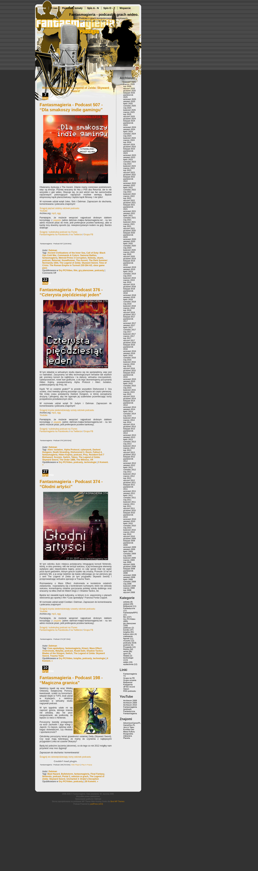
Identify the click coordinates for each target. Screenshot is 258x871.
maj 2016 (127, 360)
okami (100, 258)
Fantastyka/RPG (130, 613)
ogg (59, 213)
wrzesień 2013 (129, 435)
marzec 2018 (129, 308)
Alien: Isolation (55, 449)
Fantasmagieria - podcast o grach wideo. (103, 15)
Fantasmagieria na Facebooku (54, 234)
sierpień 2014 (129, 409)
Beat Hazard (53, 774)
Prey (85, 454)
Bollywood (127, 606)
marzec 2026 (129, 84)
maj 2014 (127, 416)
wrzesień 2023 (129, 155)
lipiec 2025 (128, 103)
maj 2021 (127, 220)
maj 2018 (127, 304)
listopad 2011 (129, 485)
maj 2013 (127, 444)
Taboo (74, 457)
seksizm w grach (79, 776)
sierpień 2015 (129, 381)
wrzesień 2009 (129, 547)
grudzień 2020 (129, 231)
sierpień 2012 (129, 465)
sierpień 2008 (129, 577)
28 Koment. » (91, 781)
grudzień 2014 (129, 398)
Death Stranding (61, 452)
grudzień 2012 (129, 454)
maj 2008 (127, 584)
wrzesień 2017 (129, 323)
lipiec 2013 (128, 439)
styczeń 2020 (129, 256)
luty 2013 (127, 450)
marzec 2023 (129, 168)
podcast (46, 260)
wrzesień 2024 (129, 127)
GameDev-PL (129, 725)
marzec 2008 (129, 588)
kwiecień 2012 (129, 474)
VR (91, 459)
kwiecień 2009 (129, 558)
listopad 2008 (129, 569)
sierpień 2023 (129, 157)
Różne (126, 649)
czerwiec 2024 (129, 134)
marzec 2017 (129, 336)
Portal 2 (66, 776)
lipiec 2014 (128, 411)
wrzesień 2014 (129, 407)
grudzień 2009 (129, 538)
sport (125, 653)
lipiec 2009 (128, 551)
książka (77, 658)
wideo (125, 662)
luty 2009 (127, 562)
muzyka (126, 641)
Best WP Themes (117, 801)
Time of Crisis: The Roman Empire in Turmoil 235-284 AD (74, 264)
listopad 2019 (129, 261)
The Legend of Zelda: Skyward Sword (78, 263)
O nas (54, 8)
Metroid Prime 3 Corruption (72, 258)
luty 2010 (127, 534)
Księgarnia (128, 684)
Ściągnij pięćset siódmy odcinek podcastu (59, 208)
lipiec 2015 (128, 383)
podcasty (99, 270)
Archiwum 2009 (130, 703)
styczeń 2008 (129, 592)
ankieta (126, 602)
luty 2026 (127, 86)
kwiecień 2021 (129, 222)
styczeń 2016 (129, 368)
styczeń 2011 (129, 508)
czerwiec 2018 (129, 302)
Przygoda (127, 647)
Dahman (53, 250)
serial (125, 651)
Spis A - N (93, 8)
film (75, 270)
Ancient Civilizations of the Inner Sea (66, 253)
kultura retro (128, 634)
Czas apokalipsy (55, 648)
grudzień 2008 (129, 566)
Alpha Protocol (71, 449)
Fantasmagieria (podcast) (130, 708)
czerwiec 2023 (129, 162)
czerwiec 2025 (129, 106)
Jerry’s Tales (128, 727)
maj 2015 (127, 388)
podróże (126, 645)
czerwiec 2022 (129, 190)
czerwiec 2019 (129, 274)
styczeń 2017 (129, 340)
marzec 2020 (129, 252)
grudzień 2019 (129, 258)
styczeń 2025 (129, 116)
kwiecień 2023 (129, 166)
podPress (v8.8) (96, 804)
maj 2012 (127, 472)
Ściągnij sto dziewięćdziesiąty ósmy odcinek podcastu (65, 757)
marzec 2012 (129, 476)
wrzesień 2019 (129, 267)
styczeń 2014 (129, 424)
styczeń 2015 (129, 396)
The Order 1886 (67, 459)
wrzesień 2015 (129, 379)
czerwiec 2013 (129, 442)
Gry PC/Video (65, 270)
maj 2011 (127, 500)
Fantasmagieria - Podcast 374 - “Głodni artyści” (71, 484)
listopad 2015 (129, 373)
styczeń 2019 (129, 284)
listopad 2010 (129, 513)
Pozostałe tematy (72, 8)
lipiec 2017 (128, 327)
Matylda (59, 651)
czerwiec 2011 (129, 498)
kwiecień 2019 (129, 278)
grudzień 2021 (129, 203)
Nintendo (47, 776)
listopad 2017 (129, 317)
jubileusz (127, 628)
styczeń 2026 (129, 88)
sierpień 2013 (129, 437)
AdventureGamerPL (132, 723)
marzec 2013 (129, 448)
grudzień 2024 (129, 119)
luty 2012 (127, 478)
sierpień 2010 (129, 521)
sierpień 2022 (129, 185)
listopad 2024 (129, 121)
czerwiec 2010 (129, 526)
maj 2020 (127, 248)
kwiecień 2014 (129, 418)
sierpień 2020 (129, 241)
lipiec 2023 (128, 159)
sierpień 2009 (129, 549)
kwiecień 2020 (129, 250)
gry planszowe (86, 270)
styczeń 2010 (129, 536)
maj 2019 (127, 276)
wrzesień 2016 (129, 351)
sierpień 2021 (129, 213)
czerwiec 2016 (129, 358)
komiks (126, 630)
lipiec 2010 (128, 523)
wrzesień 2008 (129, 575)
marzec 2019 (129, 280)
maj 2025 (127, 108)
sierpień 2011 (129, 493)
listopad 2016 (129, 345)
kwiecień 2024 (129, 138)
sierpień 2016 (129, 353)
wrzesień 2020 (129, 239)
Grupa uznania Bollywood (129, 681)
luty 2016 (127, 366)
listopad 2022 (129, 177)
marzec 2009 (129, 560)
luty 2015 (127, 394)
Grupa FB (88, 234)
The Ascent (82, 260)
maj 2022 (127, 192)
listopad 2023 (129, 149)
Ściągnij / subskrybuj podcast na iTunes (58, 232)
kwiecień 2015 (129, 390)
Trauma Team (57, 656)
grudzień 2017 (129, 314)
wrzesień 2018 (129, 295)
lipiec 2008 (128, 579)
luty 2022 (127, 198)
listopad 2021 (129, 205)
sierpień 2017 (129, 325)
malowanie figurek (128, 637)
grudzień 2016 (129, 342)
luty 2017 (127, 338)
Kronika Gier (128, 729)
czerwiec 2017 (129, 330)
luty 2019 (127, 282)
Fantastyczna (129, 608)
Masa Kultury (129, 731)
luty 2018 (127, 310)
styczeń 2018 (129, 312)
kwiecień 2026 (129, 82)
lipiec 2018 (128, 299)
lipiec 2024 (128, 131)
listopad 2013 (129, 429)
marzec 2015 (129, 392)
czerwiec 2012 (129, 470)
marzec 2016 (129, 364)
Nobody (92, 258)
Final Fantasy (97, 774)
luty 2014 (127, 422)
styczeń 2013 (129, 452)
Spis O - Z (109, 8)
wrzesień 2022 (129, 183)
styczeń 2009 (129, 564)
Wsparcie (125, 8)
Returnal (56, 260)
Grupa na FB (129, 678)
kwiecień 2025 (129, 110)
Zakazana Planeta (127, 737)
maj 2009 (127, 556)
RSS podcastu (129, 691)
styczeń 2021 (129, 228)
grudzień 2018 (129, 286)
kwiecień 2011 (129, 502)
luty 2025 (127, 114)
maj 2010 (127, 528)
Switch (66, 457)
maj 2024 (127, 136)
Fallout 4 (97, 452)
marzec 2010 (129, 532)
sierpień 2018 (129, 297)
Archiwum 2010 (130, 705)
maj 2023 (127, 164)
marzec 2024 (129, 140)
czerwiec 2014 (129, 414)
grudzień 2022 (129, 175)
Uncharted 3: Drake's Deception (82, 779)
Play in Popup (86, 765)
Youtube (43, 211)
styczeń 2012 (129, 480)
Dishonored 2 (77, 452)
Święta (126, 656)
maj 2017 (127, 332)
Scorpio (58, 457)
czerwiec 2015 (129, 386)
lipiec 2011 (128, 495)
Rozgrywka (128, 734)
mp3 (54, 213)
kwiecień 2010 (129, 530)
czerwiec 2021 (129, 218)
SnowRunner (68, 260)
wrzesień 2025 (129, 99)
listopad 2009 (129, 541)
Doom (88, 452)
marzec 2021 (129, 224)
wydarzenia (128, 664)
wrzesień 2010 (129, 519)
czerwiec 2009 (129, 553)
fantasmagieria (50, 258)
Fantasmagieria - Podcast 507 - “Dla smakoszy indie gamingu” (71, 107)
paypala (57, 220)
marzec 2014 (129, 420)
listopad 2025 (129, 93)
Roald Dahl (79, 651)
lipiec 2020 (128, 243)
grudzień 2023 (129, 147)
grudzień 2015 (129, 370)
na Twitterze (76, 234)
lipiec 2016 (128, 355)
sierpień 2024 (129, 129)
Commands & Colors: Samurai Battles (77, 255)
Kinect (85, 648)
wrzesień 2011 (129, 491)
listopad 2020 (129, 233)
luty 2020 (127, 254)
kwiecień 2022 (129, 194)
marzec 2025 (129, 112)
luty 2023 (127, 170)
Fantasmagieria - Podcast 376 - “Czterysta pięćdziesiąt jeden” (71, 292)
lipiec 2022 (128, 187)
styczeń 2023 (129, 172)
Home (42, 8)
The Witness (82, 459)
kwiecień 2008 (129, 586)
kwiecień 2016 (129, 362)
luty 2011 (127, 506)
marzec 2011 (129, 504)
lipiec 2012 (128, 467)
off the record (129, 687)
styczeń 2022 (129, 200)
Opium (126, 689)
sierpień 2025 (129, 101)
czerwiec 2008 (129, 581)
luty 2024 (127, 142)
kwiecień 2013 (129, 446)
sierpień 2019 (129, 269)
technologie (90, 462)
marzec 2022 (129, 196)
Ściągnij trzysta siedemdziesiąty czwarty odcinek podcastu (67, 609)
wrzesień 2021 (129, 211)
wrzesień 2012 (129, 463)
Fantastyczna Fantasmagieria (130, 712)
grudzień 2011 (129, 482)
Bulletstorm (67, 774)
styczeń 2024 (129, 144)
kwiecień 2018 (129, 306)
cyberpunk (85, 449)
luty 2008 (127, 590)
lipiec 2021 (128, 215)
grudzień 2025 (129, 91)
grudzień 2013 (129, 426)
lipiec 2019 (128, 271)
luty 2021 (127, 226)
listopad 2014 (129, 401)
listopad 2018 (129, 289)
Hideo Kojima (65, 454)
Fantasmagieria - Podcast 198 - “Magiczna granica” (71, 680)
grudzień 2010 (129, 510)
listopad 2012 (129, 457)
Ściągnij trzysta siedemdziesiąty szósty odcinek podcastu (67, 410)
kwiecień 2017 (129, 334)
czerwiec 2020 (129, 246)
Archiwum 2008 (130, 700)
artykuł (126, 604)
